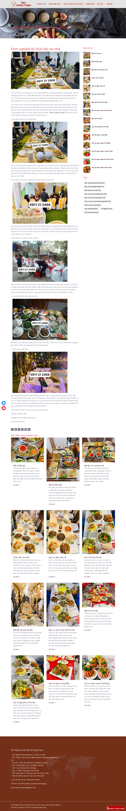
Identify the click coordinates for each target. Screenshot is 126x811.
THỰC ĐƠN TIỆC (54, 4)
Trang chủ (41, 4)
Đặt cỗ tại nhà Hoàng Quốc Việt (95, 197)
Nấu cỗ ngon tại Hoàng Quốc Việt (95, 194)
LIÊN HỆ (109, 4)
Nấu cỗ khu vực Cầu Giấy (93, 190)
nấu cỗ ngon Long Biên (100, 135)
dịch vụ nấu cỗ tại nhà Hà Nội (102, 110)
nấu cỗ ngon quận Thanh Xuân (102, 151)
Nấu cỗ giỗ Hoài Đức (91, 209)
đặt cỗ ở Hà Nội (97, 119)
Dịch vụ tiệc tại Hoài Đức (93, 205)
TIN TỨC (100, 4)
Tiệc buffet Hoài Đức (91, 212)
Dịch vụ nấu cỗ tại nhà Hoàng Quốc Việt (98, 201)
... (22, 481)
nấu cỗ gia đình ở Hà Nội (100, 127)
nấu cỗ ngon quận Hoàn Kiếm (102, 167)
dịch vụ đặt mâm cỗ (98, 86)
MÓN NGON (90, 4)
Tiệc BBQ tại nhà (106, 209)
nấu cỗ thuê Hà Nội (98, 94)
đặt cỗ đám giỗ (97, 62)
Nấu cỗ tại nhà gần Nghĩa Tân (94, 186)
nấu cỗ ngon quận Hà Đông (101, 143)
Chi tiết (16, 485)
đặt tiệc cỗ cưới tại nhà (100, 70)
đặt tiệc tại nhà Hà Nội (100, 102)
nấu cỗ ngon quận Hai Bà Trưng (103, 159)
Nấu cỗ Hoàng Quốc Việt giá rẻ (95, 183)
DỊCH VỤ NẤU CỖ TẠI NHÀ (74, 4)
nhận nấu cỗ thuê (98, 78)
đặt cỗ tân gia (96, 53)
